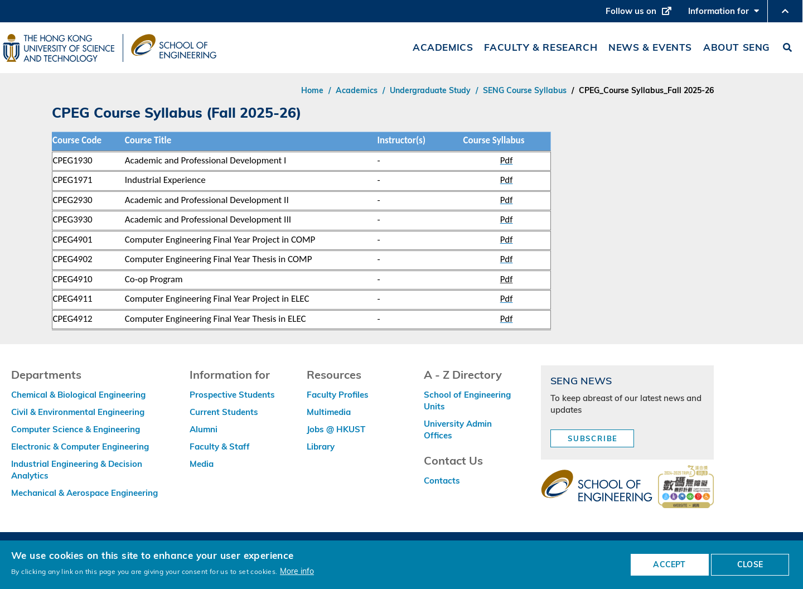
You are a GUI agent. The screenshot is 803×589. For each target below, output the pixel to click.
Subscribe (593, 438)
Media (202, 463)
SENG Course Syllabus (525, 90)
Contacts (442, 480)
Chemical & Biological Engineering (78, 394)
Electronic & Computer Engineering (80, 446)
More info (297, 571)
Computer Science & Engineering (75, 429)
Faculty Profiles (338, 394)
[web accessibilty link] (686, 487)
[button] (785, 11)
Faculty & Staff (220, 446)
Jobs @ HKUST (336, 429)
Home (312, 90)
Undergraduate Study (430, 90)
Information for (723, 14)
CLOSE (750, 564)
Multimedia (329, 412)
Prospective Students (232, 394)
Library (321, 446)
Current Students (224, 412)
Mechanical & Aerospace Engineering (84, 492)
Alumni (203, 429)
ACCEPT (669, 564)
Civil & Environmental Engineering (77, 412)
